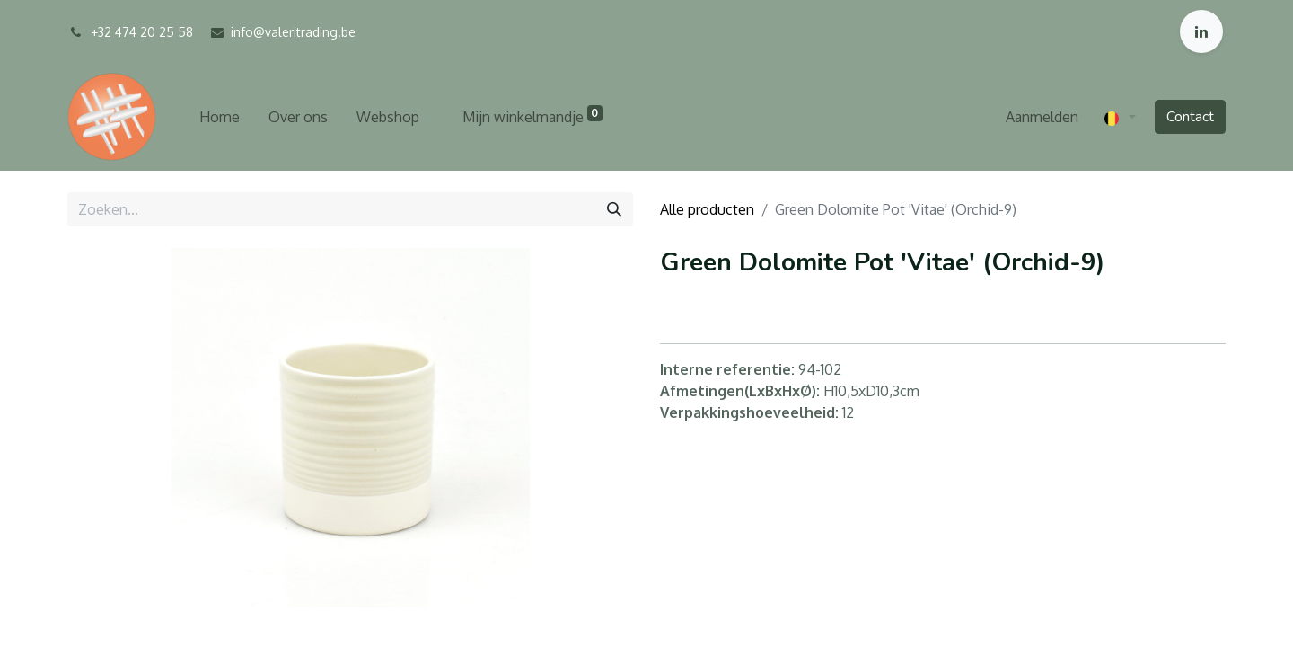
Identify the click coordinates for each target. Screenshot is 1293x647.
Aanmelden (1042, 117)
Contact (1190, 117)
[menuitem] (219, 117)
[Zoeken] (614, 209)
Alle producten (707, 209)
